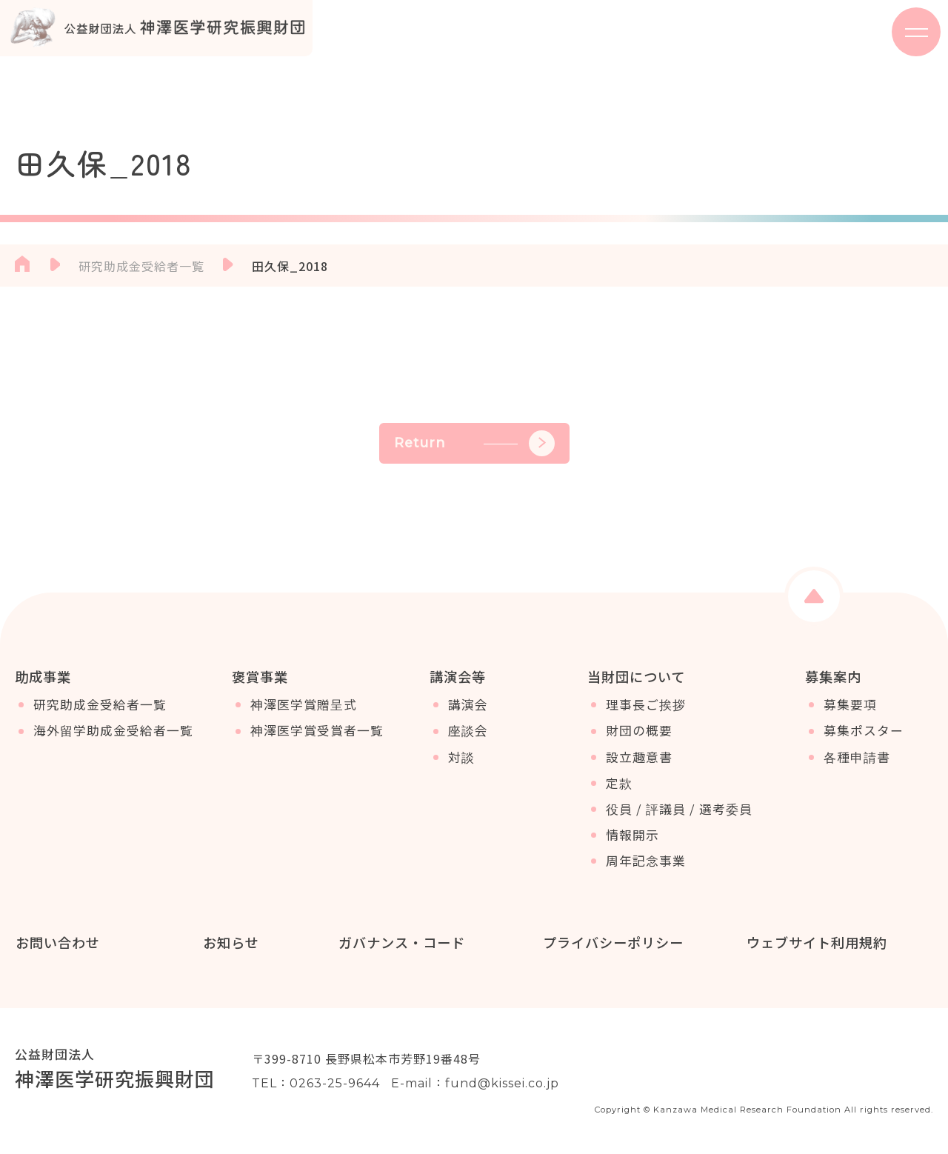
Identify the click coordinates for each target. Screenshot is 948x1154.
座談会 (468, 733)
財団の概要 (639, 733)
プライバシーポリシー (612, 942)
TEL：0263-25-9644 (316, 1084)
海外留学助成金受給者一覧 (113, 733)
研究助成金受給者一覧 (100, 707)
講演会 (468, 707)
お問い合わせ (57, 942)
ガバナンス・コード (401, 942)
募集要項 (850, 707)
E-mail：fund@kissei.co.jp (475, 1084)
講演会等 (458, 676)
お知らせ (230, 942)
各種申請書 (857, 759)
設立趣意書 (639, 759)
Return (474, 443)
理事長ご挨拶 (646, 707)
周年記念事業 (646, 864)
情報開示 (632, 838)
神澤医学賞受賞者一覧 (317, 733)
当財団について (636, 676)
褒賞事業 (260, 676)
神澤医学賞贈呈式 (303, 707)
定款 (619, 785)
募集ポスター (864, 733)
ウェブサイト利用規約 (816, 942)
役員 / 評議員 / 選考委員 (679, 811)
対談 (461, 759)
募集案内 (833, 676)
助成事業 (43, 676)
